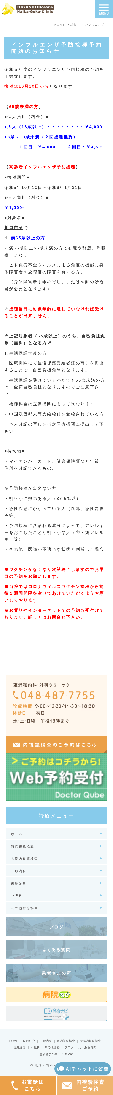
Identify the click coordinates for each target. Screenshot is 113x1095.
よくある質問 (87, 1047)
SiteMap (67, 1054)
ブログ (68, 1047)
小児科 (35, 1047)
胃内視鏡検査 (66, 1041)
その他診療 (52, 1047)
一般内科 (46, 1041)
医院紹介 (29, 1041)
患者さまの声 (49, 1054)
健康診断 (20, 1047)
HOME (13, 1041)
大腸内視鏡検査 (90, 1041)
